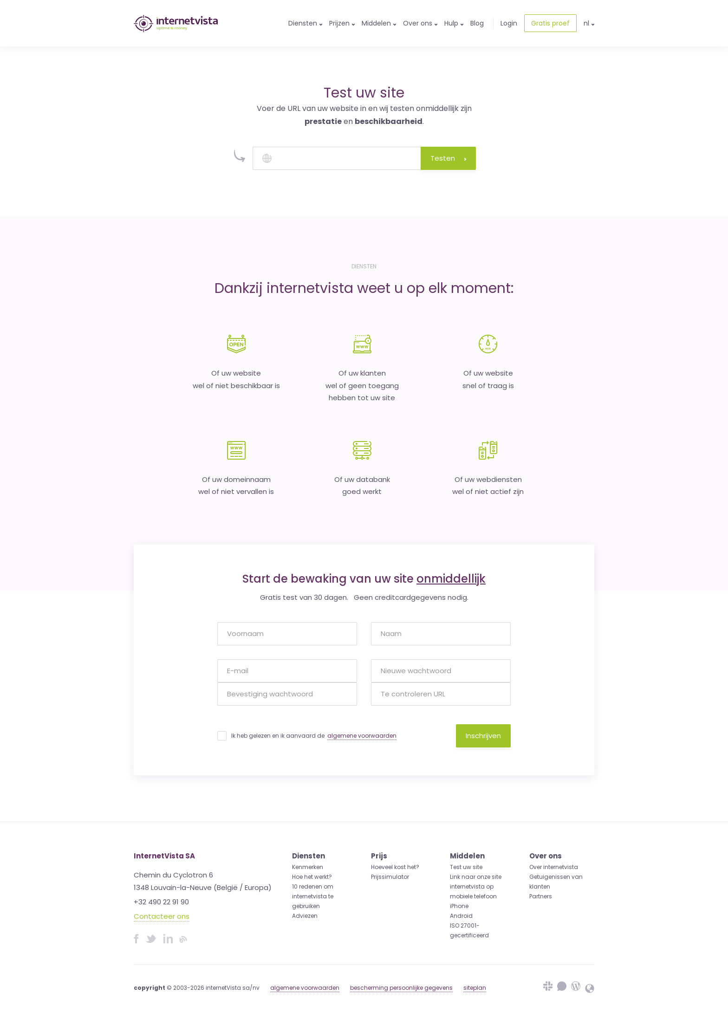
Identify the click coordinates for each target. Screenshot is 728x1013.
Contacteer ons (161, 916)
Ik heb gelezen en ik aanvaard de (313, 736)
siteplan (474, 988)
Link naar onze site (475, 877)
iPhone (459, 906)
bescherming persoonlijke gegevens (401, 988)
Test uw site (466, 867)
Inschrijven (483, 735)
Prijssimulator (390, 877)
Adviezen (305, 916)
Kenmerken (307, 867)
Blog (477, 23)
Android (461, 916)
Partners (540, 896)
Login (508, 23)
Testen (448, 158)
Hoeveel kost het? (395, 867)
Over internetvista (553, 867)
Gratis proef (550, 23)
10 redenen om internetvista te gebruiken (312, 896)
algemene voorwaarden (361, 736)
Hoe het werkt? (312, 877)
